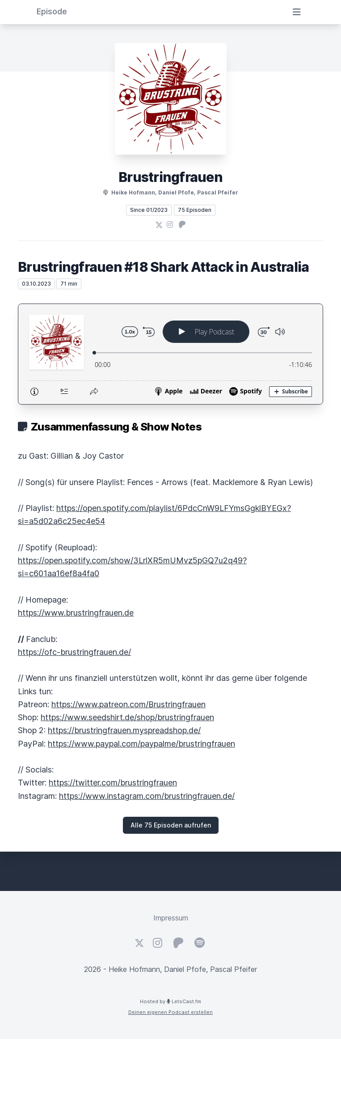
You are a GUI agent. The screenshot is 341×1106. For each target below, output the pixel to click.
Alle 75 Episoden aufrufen (171, 825)
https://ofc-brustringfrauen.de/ (74, 652)
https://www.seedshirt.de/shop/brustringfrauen (127, 717)
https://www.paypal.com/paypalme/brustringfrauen (141, 743)
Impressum (170, 917)
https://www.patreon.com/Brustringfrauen (128, 704)
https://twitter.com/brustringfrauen (113, 782)
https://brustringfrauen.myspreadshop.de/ (124, 730)
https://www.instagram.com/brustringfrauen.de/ (147, 796)
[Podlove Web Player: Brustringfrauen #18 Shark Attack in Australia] (170, 354)
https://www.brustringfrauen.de (76, 612)
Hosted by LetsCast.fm (170, 1001)
